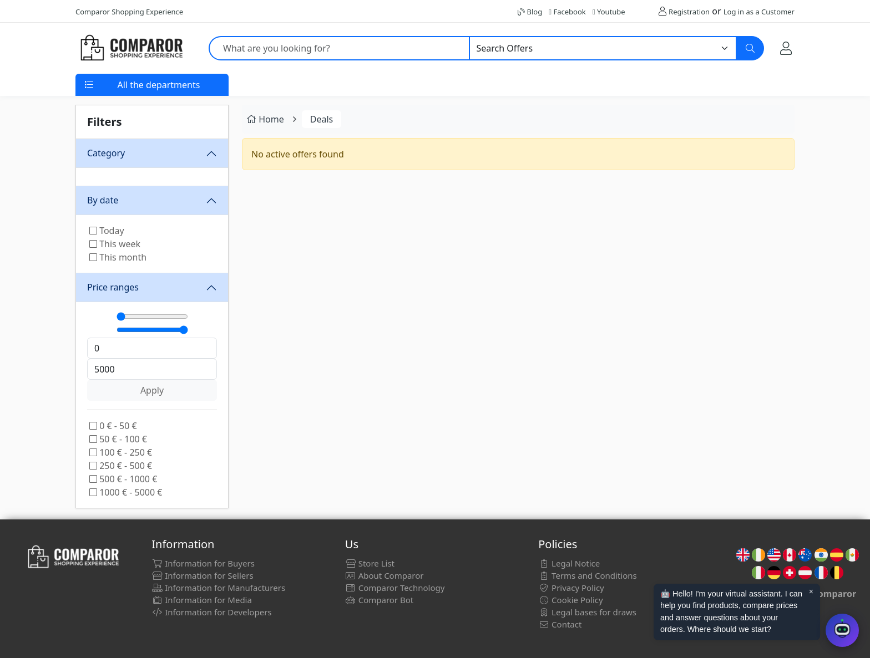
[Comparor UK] (130, 48)
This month (117, 257)
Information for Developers (211, 612)
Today (106, 231)
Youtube (609, 12)
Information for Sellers (202, 575)
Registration (689, 12)
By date (102, 200)
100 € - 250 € (120, 452)
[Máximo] (152, 329)
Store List (369, 563)
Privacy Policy (571, 587)
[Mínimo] (152, 316)
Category (106, 153)
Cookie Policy (570, 599)
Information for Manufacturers (218, 587)
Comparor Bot (379, 599)
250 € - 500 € (120, 466)
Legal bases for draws (587, 612)
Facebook (567, 12)
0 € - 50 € (113, 426)
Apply (152, 390)
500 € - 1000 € (123, 479)
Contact (559, 624)
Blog (530, 12)
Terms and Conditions (587, 575)
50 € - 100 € (118, 439)
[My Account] (786, 48)
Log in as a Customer (759, 12)
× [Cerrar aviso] (811, 591)
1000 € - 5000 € (125, 492)
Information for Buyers (203, 563)
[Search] (750, 48)
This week (114, 244)
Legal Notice (569, 563)
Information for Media (201, 599)
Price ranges (113, 287)
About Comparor (384, 575)
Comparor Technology (395, 587)
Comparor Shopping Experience (129, 12)
